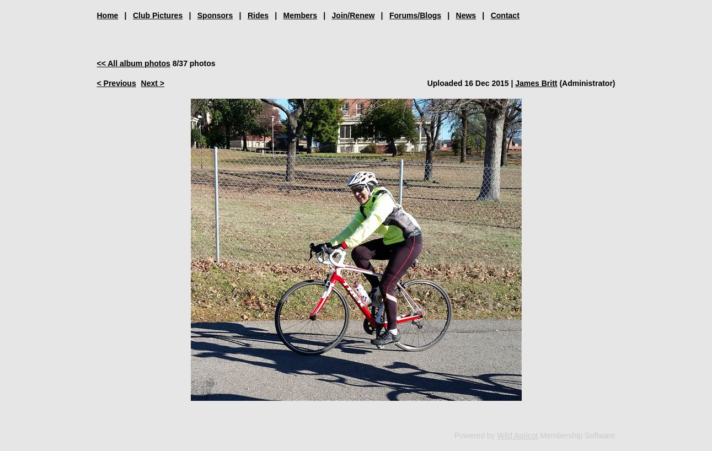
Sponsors (215, 15)
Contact (505, 15)
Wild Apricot (517, 435)
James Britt (536, 83)
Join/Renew (353, 15)
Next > (152, 83)
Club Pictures (158, 15)
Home (108, 15)
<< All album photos (133, 63)
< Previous (116, 83)
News (466, 15)
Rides (258, 15)
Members (300, 15)
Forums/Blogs (415, 15)
